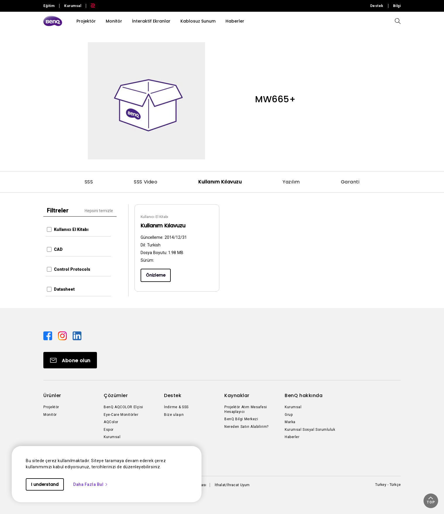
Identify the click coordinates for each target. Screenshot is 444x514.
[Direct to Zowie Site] (90, 6)
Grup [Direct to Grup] (289, 415)
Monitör (114, 21)
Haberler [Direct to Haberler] (292, 437)
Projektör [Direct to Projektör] (51, 407)
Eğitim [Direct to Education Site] (48, 6)
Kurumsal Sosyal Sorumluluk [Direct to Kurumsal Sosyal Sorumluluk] (310, 430)
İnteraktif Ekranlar (151, 21)
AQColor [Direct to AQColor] (111, 422)
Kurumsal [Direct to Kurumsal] (112, 437)
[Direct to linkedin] (77, 335)
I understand (45, 484)
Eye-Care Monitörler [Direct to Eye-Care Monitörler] (121, 415)
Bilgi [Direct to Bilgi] (397, 6)
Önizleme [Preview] (155, 275)
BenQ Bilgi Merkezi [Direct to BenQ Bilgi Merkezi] (241, 419)
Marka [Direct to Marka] (290, 422)
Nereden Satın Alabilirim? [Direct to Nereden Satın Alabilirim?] (246, 427)
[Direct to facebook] (48, 335)
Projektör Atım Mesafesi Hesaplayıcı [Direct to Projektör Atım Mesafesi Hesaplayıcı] (245, 409)
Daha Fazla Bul (90, 484)
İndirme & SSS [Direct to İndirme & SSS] (176, 407)
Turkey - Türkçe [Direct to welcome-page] (388, 485)
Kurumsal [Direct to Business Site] (72, 6)
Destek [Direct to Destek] (376, 6)
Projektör (86, 21)
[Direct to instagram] (63, 335)
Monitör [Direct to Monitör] (50, 415)
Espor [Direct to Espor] (109, 430)
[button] (430, 500)
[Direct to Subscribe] (70, 360)
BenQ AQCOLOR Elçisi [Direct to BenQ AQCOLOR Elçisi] (123, 407)
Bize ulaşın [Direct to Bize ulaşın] (174, 415)
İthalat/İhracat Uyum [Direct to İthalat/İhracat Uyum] (232, 485)
